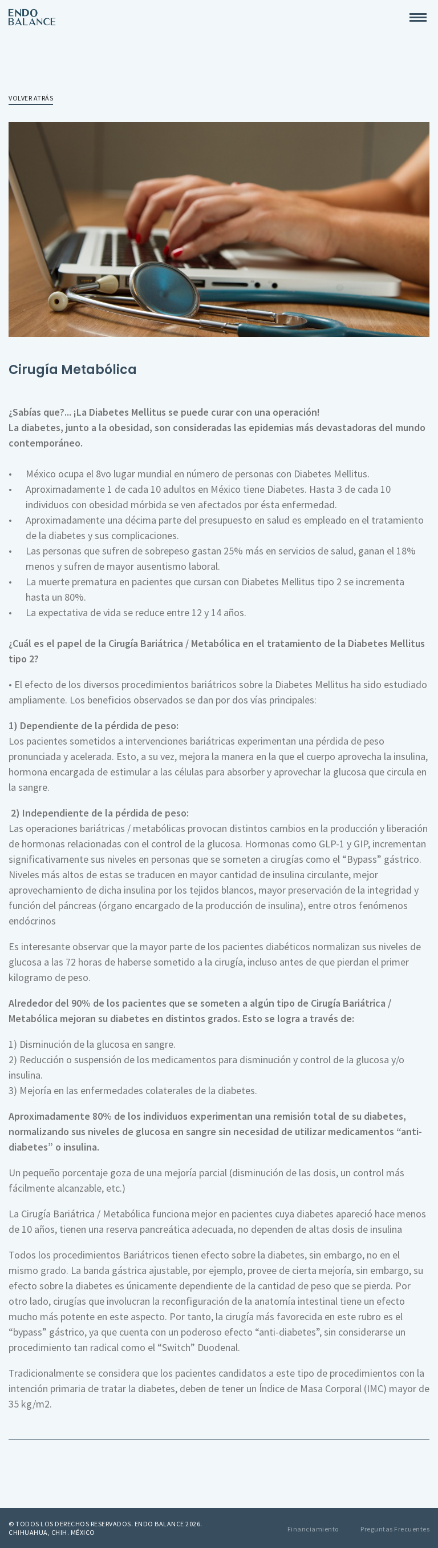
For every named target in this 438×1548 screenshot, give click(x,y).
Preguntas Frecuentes (394, 1529)
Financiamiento (313, 1529)
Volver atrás (31, 98)
